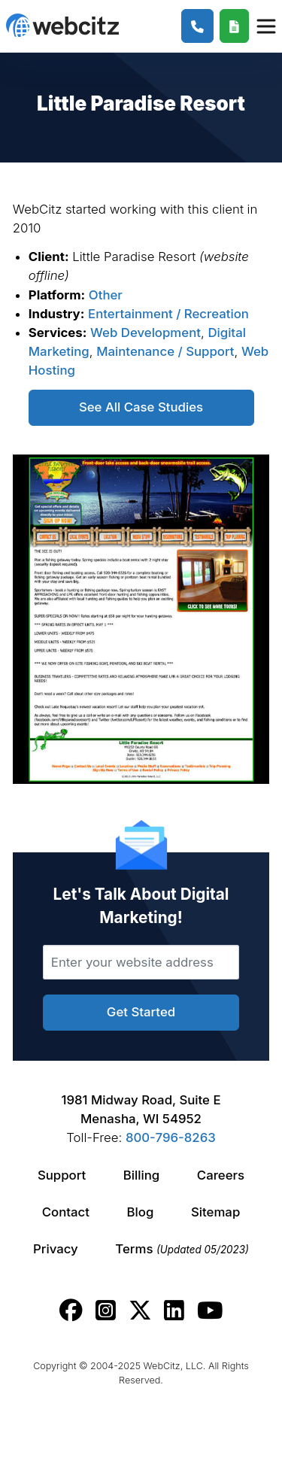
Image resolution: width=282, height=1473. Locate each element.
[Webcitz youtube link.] (210, 1310)
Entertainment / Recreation (168, 313)
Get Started (141, 1011)
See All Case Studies (141, 407)
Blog (140, 1211)
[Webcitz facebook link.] (71, 1310)
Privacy (55, 1248)
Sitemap (215, 1211)
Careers (220, 1175)
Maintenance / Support (165, 351)
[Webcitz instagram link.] (106, 1310)
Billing (141, 1175)
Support (62, 1175)
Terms (182, 1248)
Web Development (145, 332)
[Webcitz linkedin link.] (174, 1310)
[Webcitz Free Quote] (234, 26)
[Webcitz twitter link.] (140, 1310)
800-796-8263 (171, 1137)
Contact (65, 1211)
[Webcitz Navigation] (265, 25)
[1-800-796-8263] (197, 26)
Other (106, 294)
